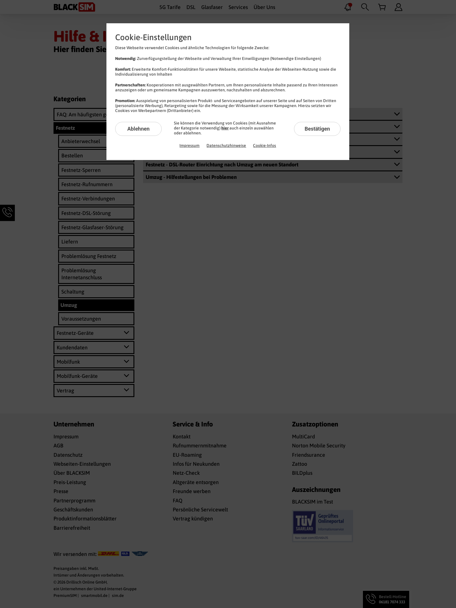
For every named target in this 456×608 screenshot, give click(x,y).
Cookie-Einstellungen (153, 37)
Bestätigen (317, 129)
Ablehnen (138, 129)
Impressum (189, 145)
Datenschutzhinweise (226, 145)
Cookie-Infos (264, 145)
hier (225, 128)
